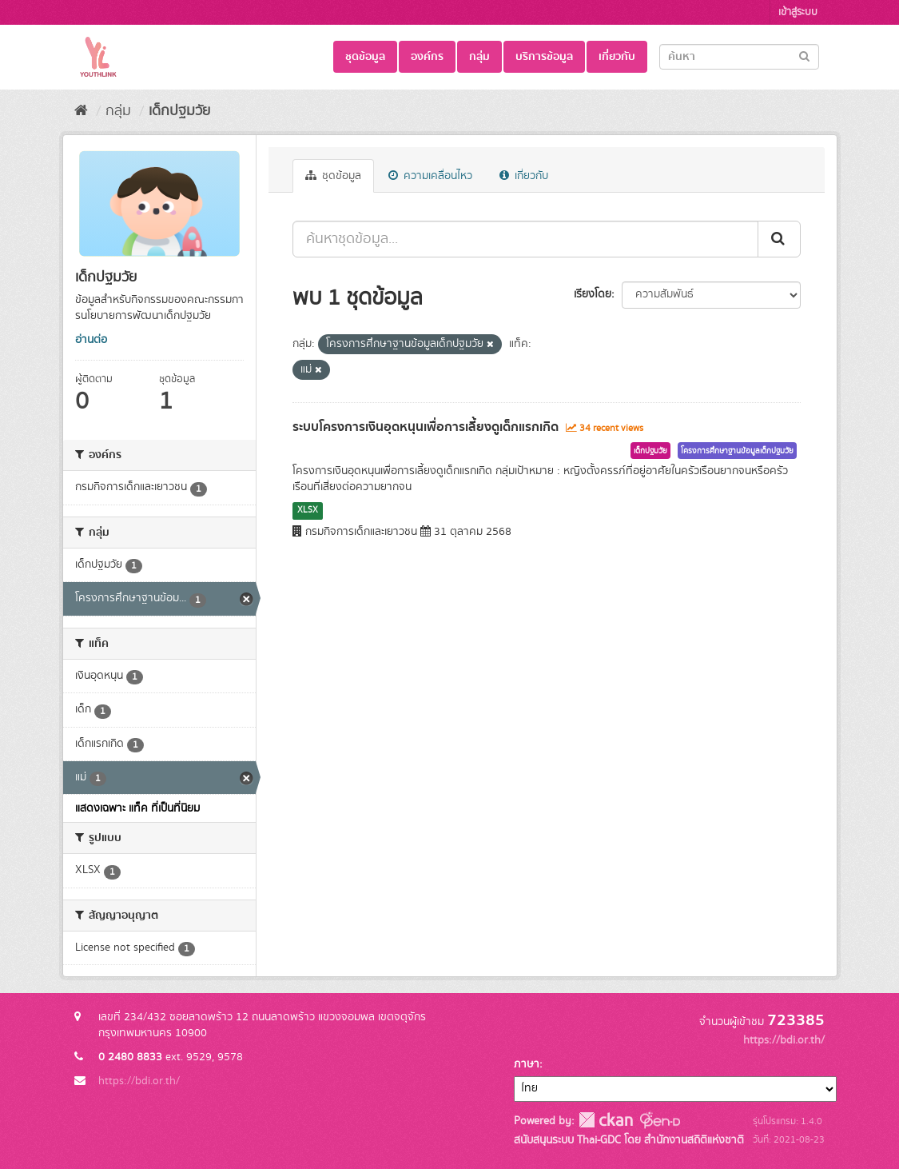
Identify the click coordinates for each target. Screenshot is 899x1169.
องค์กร (427, 57)
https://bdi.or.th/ (139, 1081)
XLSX (307, 510)
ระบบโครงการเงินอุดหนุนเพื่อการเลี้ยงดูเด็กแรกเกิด (425, 427)
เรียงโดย (592, 294)
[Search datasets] (739, 57)
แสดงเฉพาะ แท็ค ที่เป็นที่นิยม (137, 808)
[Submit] (804, 55)
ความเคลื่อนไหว (430, 176)
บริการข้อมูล (544, 57)
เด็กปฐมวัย (179, 111)
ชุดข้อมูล (365, 57)
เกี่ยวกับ (617, 57)
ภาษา (526, 1064)
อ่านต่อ (91, 340)
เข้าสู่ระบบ (797, 12)
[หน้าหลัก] (81, 111)
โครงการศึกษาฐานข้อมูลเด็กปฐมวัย (737, 451)
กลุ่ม (479, 57)
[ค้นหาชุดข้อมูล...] (525, 239)
